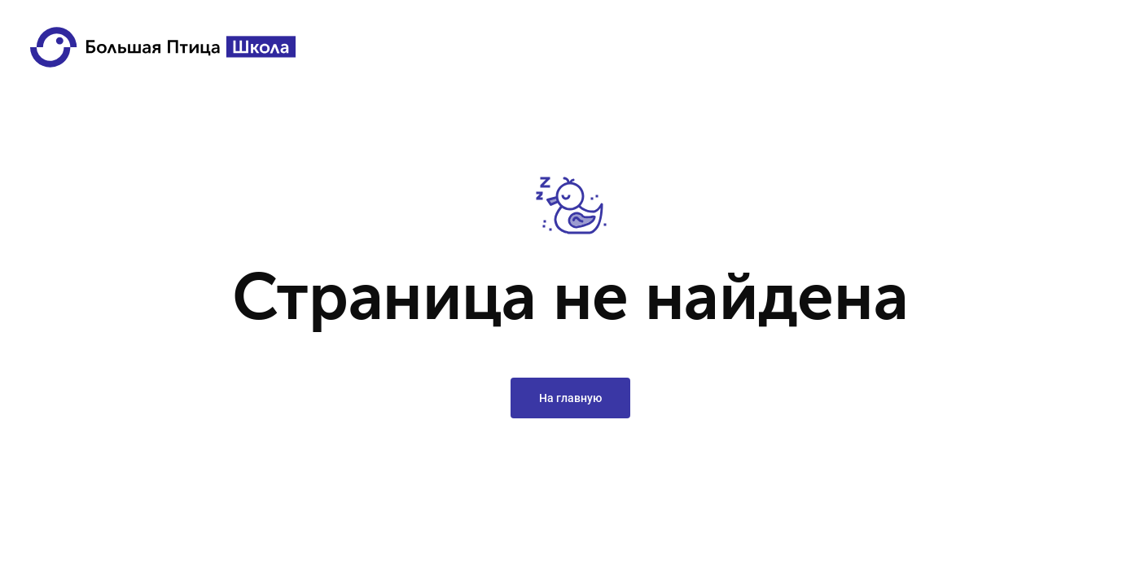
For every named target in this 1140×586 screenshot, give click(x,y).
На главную (570, 398)
